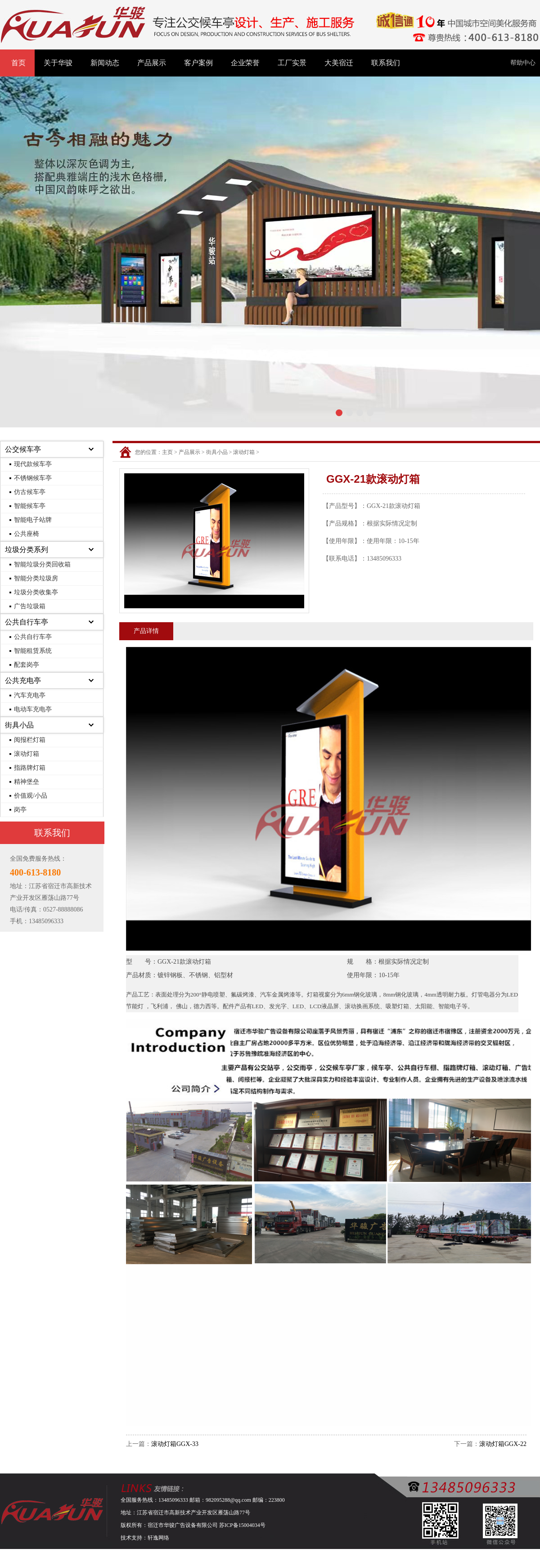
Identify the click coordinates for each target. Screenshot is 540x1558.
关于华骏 (58, 63)
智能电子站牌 (33, 519)
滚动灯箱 (26, 753)
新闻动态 (104, 63)
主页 (167, 452)
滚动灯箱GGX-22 (502, 1444)
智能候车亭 (29, 506)
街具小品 (19, 725)
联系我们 (385, 63)
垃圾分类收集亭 (36, 592)
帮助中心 (523, 62)
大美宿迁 (338, 63)
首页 (18, 63)
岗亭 (20, 809)
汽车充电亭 (29, 695)
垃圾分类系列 (26, 549)
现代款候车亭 (33, 464)
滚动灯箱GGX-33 (174, 1444)
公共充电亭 (23, 680)
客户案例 (198, 63)
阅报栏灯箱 (29, 739)
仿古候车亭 (29, 492)
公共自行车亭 (26, 622)
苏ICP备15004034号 (242, 1525)
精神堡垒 (26, 781)
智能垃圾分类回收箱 (42, 564)
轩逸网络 (158, 1538)
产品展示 (151, 63)
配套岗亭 (26, 664)
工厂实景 (292, 63)
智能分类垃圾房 (36, 578)
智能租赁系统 (33, 650)
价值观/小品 (30, 795)
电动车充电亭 (33, 709)
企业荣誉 (245, 63)
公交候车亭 (23, 449)
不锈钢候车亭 (33, 478)
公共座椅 (26, 533)
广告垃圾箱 (29, 606)
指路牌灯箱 (29, 767)
